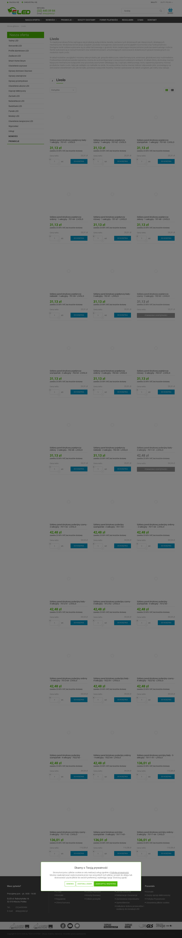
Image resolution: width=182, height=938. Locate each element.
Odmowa (70, 884)
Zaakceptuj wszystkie (106, 884)
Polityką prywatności (119, 872)
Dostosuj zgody (84, 884)
